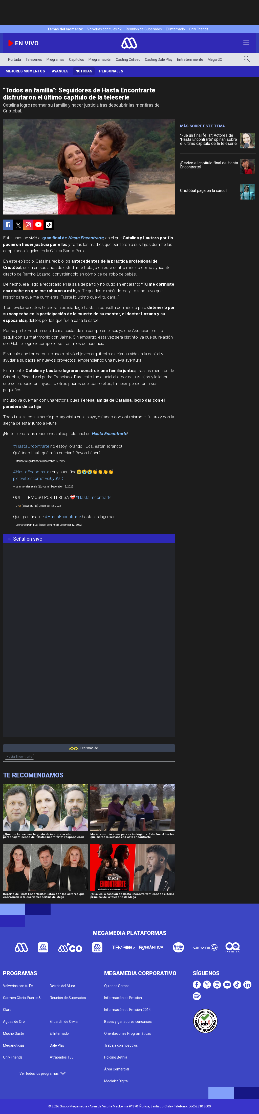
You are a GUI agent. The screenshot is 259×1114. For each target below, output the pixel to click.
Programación (100, 59)
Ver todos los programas (42, 1073)
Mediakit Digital (116, 1081)
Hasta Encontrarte (19, 756)
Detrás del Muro (62, 986)
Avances (60, 71)
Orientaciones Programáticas (127, 1033)
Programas (55, 59)
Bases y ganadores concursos (128, 1022)
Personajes (111, 71)
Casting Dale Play (158, 59)
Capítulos (76, 59)
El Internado (175, 29)
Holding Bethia (115, 1057)
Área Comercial (116, 1069)
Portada (14, 59)
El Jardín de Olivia (64, 1022)
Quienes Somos (117, 986)
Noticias (83, 71)
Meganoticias (14, 1045)
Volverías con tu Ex (18, 986)
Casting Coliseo (128, 59)
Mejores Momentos (25, 71)
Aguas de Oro (14, 1022)
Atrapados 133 (62, 1057)
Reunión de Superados (144, 29)
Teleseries (34, 59)
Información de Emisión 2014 (127, 1010)
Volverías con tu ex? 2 (104, 29)
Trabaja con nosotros (121, 1045)
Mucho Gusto (13, 1033)
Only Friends (198, 29)
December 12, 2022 (54, 461)
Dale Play (57, 1045)
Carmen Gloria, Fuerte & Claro (22, 1004)
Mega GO (215, 59)
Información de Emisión (123, 998)
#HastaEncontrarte (31, 446)
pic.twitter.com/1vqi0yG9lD (38, 478)
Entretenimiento (190, 59)
